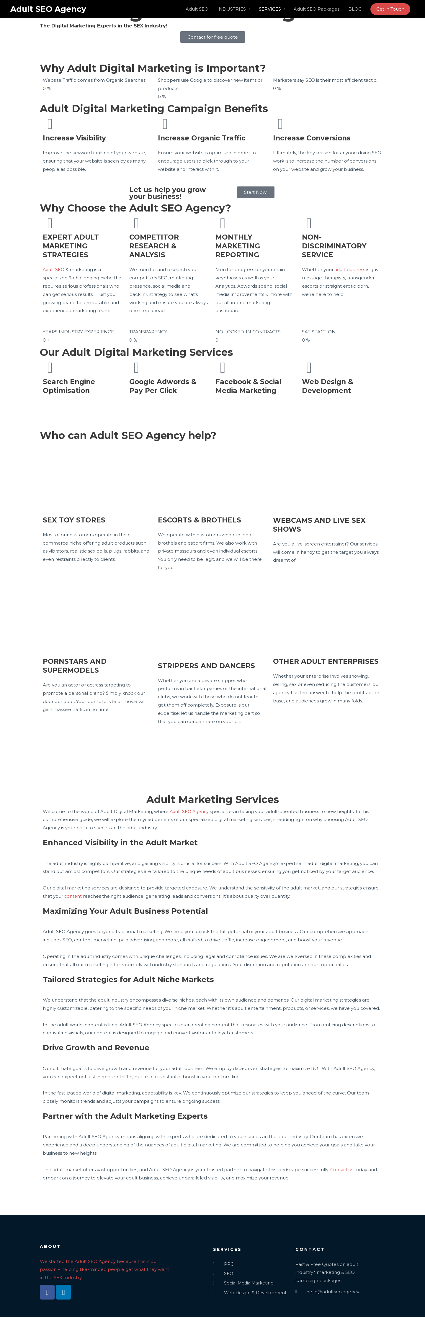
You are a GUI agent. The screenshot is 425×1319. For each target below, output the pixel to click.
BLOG (355, 9)
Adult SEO (197, 9)
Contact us (342, 1169)
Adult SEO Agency (49, 9)
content (73, 896)
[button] (390, 9)
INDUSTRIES (231, 9)
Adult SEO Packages (316, 9)
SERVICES (270, 9)
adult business (351, 269)
